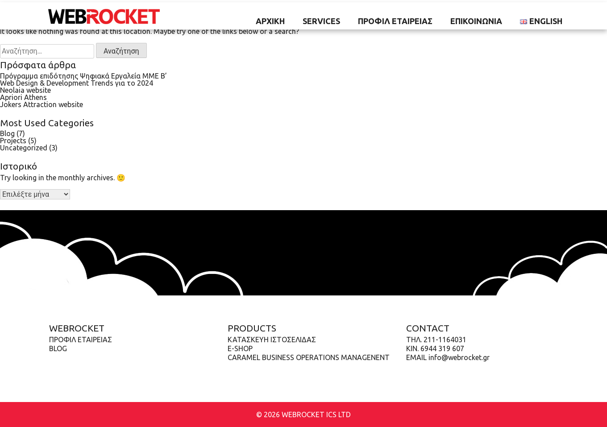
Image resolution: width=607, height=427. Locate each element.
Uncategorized (23, 148)
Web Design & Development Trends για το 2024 (76, 83)
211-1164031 (445, 340)
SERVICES (321, 21)
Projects (13, 141)
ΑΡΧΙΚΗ (270, 21)
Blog (7, 133)
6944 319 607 (442, 348)
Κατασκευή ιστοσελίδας (272, 340)
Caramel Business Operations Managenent (309, 357)
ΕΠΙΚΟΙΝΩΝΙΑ (476, 21)
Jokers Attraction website (41, 104)
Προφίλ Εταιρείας (395, 21)
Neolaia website (25, 90)
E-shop (240, 348)
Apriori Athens (23, 97)
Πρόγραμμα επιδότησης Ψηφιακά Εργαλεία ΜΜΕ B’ (83, 76)
